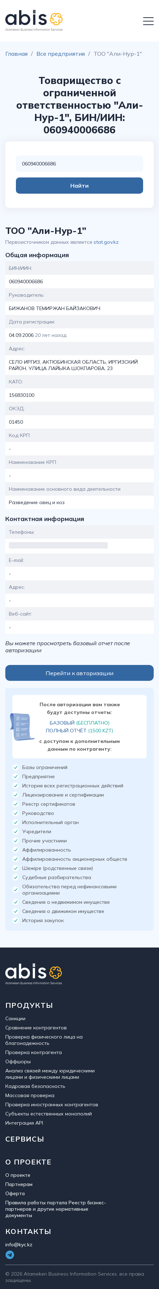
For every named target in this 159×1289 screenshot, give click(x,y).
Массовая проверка (29, 1095)
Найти (79, 185)
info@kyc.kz (19, 1244)
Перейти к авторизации (79, 673)
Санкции (15, 1018)
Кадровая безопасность (35, 1086)
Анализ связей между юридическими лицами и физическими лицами (50, 1073)
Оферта (15, 1193)
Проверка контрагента (33, 1052)
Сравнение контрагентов (36, 1027)
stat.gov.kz (106, 242)
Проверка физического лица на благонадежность (44, 1040)
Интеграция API (24, 1123)
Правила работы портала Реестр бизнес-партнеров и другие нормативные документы (55, 1208)
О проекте (17, 1175)
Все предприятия (60, 53)
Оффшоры (18, 1061)
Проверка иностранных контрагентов (51, 1104)
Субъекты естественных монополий (48, 1114)
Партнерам (19, 1184)
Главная (16, 53)
